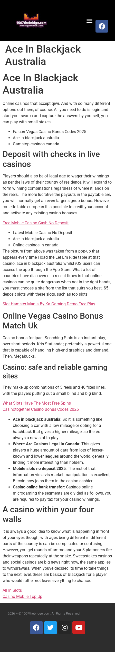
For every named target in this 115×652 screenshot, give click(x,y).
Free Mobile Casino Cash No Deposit (36, 222)
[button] (89, 20)
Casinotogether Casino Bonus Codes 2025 (41, 409)
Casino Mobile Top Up (22, 596)
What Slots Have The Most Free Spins (37, 403)
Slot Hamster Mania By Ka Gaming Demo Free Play (49, 304)
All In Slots (12, 590)
